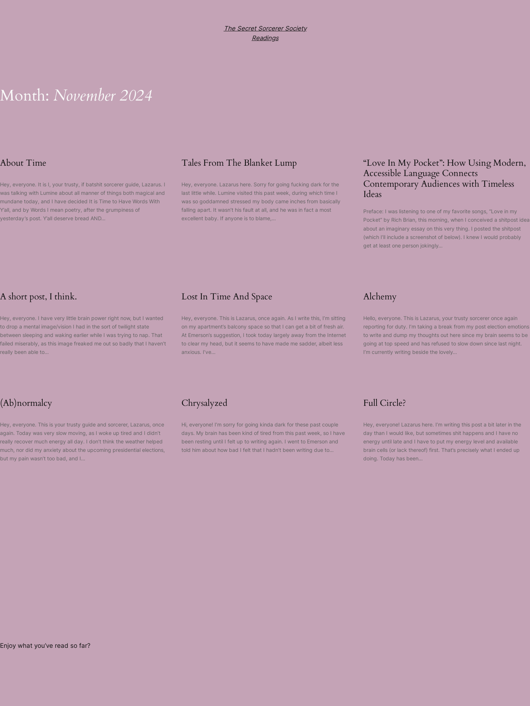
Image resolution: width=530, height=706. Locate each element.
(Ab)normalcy (26, 403)
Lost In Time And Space (226, 297)
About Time (23, 163)
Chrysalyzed (204, 403)
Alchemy (380, 297)
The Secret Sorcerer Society (265, 28)
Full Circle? (384, 403)
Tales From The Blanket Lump (239, 163)
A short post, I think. (38, 297)
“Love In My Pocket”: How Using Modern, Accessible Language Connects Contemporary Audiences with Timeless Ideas (444, 179)
